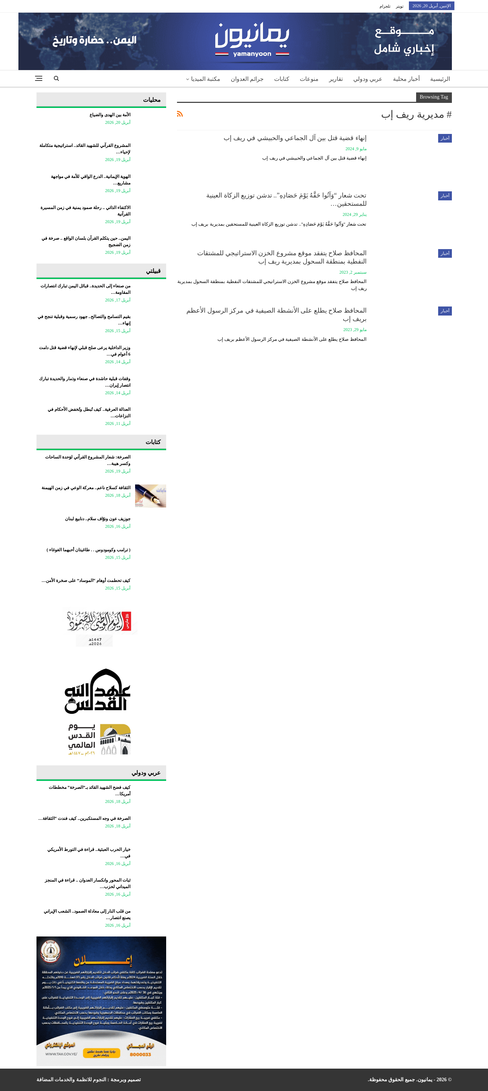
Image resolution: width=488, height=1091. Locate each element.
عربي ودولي (368, 79)
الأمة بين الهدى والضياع (110, 114)
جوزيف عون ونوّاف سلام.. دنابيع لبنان (97, 518)
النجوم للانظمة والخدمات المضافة (71, 1079)
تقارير (336, 79)
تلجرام (385, 6)
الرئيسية (440, 79)
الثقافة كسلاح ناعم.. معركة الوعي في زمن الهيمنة (86, 487)
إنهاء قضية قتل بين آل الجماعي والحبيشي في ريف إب (295, 138)
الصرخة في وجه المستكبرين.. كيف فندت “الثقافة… (84, 818)
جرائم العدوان (247, 79)
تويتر (399, 6)
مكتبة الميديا (205, 79)
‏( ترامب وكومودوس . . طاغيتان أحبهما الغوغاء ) (88, 549)
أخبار (445, 138)
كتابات (281, 79)
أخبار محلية (406, 79)
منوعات (309, 79)
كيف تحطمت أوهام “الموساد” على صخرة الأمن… (86, 580)
